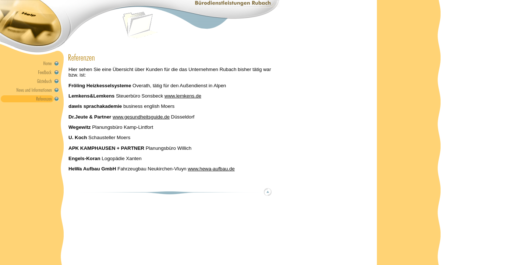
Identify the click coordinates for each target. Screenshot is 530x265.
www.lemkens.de (183, 96)
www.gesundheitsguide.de (141, 117)
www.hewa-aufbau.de (211, 169)
